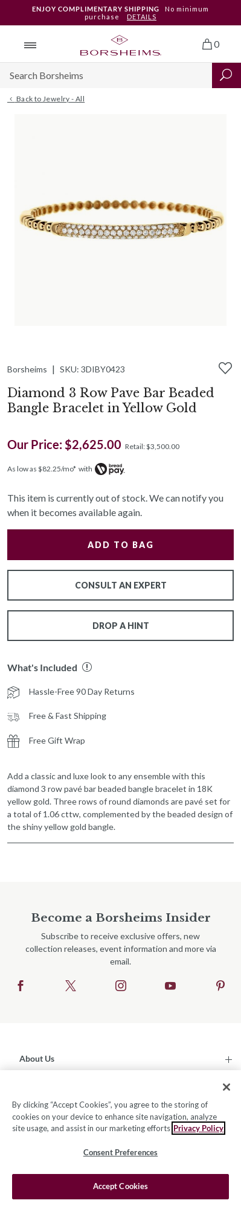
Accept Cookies (121, 1186)
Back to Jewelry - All (46, 99)
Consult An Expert (121, 585)
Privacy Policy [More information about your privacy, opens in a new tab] (198, 1128)
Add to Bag (121, 545)
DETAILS (141, 17)
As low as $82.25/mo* (41, 468)
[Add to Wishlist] (225, 368)
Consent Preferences (120, 1152)
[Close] (226, 1087)
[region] (120, 1139)
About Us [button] (36, 1058)
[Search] (106, 75)
